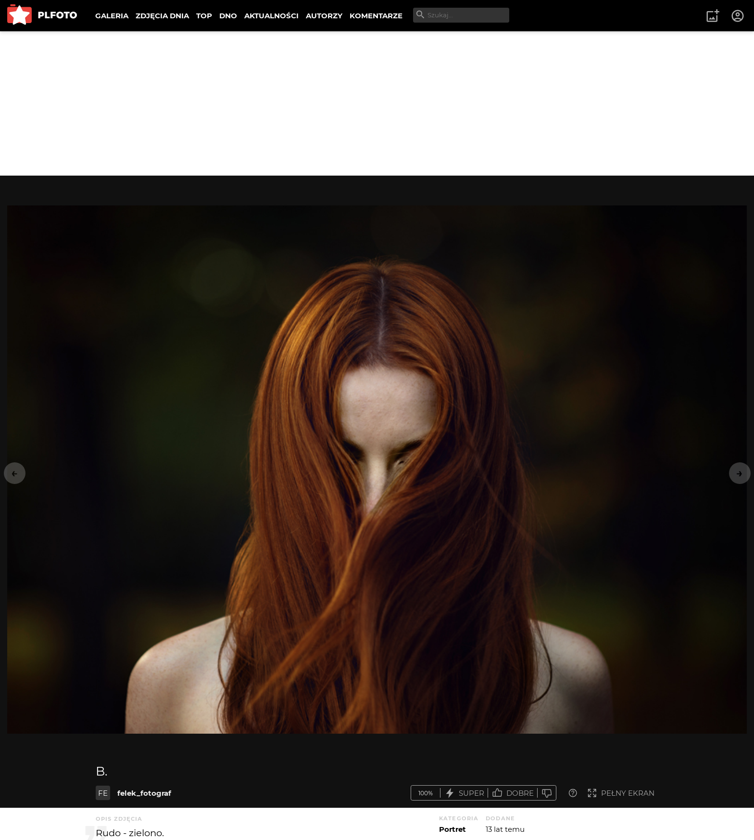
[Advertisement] (377, 103)
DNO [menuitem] (228, 15)
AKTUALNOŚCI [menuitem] (271, 15)
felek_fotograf (144, 793)
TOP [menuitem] (204, 15)
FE (103, 793)
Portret (452, 829)
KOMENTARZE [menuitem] (376, 15)
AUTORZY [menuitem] (324, 15)
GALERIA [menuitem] (111, 15)
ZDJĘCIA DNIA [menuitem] (162, 15)
